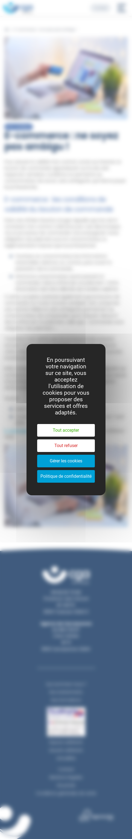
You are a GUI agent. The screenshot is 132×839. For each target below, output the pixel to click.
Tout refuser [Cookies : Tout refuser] (66, 445)
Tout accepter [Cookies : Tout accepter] (66, 430)
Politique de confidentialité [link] (66, 476)
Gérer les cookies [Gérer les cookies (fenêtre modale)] (66, 460)
